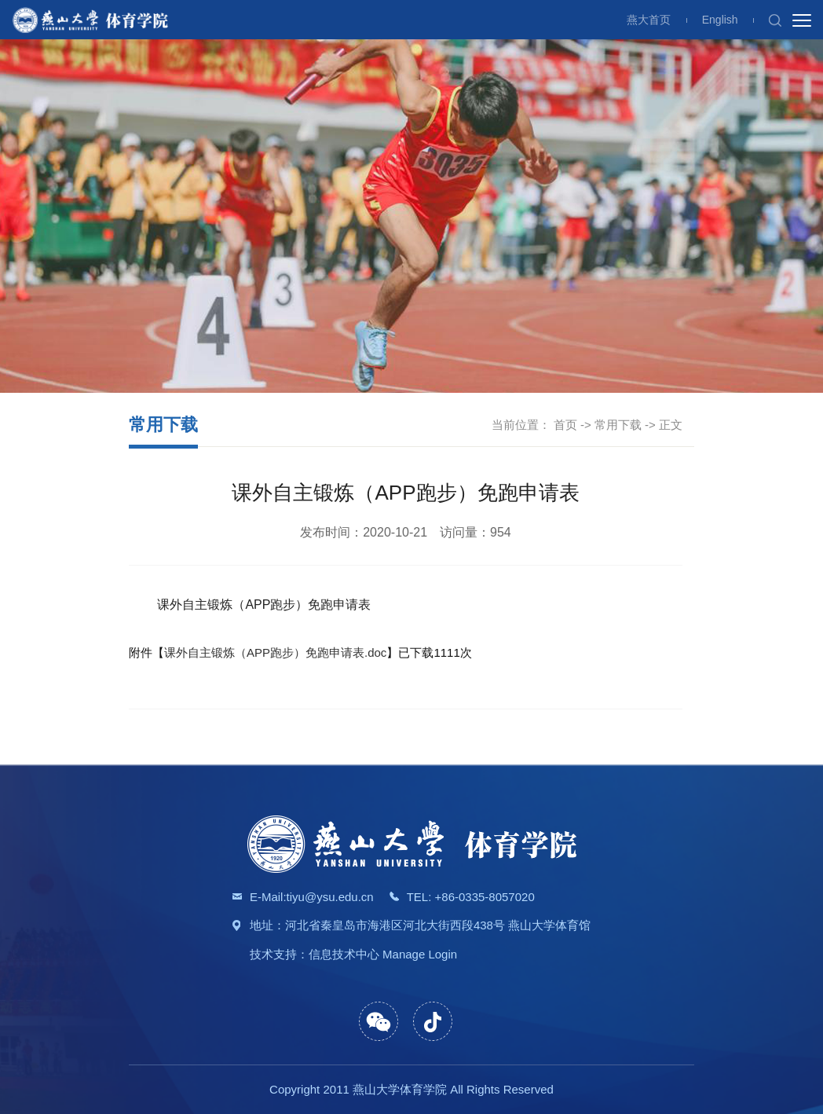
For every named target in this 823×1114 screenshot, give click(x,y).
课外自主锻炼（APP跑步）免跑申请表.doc (275, 652)
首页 (565, 424)
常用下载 (618, 424)
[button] (775, 19)
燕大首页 (649, 19)
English (720, 19)
